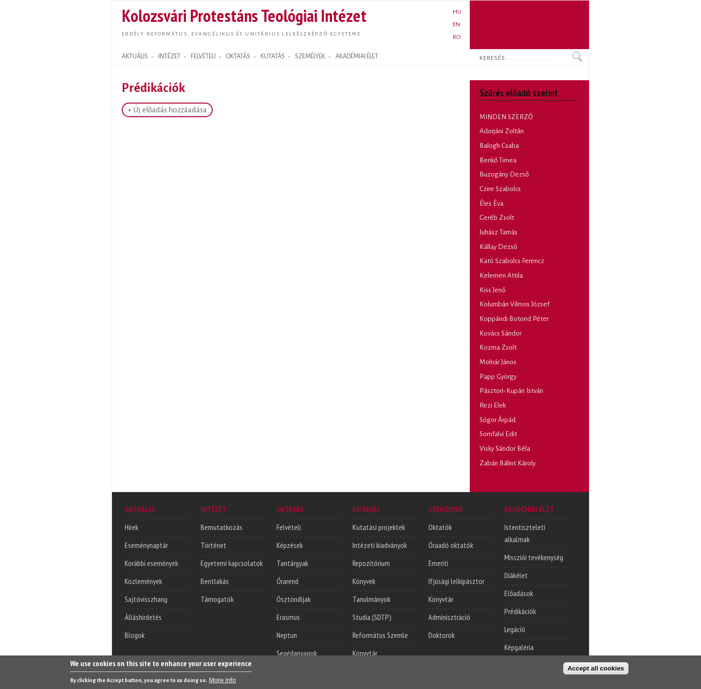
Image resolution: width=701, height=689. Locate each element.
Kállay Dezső (498, 246)
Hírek (131, 527)
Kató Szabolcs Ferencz (512, 261)
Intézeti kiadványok (379, 545)
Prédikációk (520, 611)
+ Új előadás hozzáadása (167, 110)
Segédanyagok (297, 653)
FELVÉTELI (203, 56)
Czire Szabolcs (500, 189)
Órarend (287, 581)
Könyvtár (364, 653)
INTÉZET (169, 56)
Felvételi (289, 527)
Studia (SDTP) (371, 617)
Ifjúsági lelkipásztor (456, 581)
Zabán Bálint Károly (507, 463)
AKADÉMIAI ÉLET (356, 56)
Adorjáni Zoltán (502, 131)
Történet (213, 545)
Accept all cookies (596, 670)
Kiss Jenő (492, 290)
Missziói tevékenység (533, 557)
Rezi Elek (493, 405)
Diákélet (516, 575)
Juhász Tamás (498, 232)
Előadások (518, 593)
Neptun (287, 635)
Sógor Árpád (498, 420)
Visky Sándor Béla (505, 448)
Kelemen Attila (501, 275)
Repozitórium (371, 563)
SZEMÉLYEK (310, 56)
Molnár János (498, 362)
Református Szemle (380, 635)
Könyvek (363, 581)
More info (222, 682)
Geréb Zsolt (497, 217)
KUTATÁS (272, 56)
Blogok (135, 635)
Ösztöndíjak (294, 599)
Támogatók (217, 599)
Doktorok (441, 635)
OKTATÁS (238, 56)
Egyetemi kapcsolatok (232, 563)
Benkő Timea (498, 160)
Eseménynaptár (146, 545)
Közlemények (143, 581)
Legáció (514, 629)
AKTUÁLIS (135, 56)
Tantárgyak (292, 563)
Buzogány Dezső (504, 174)
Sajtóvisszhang (146, 599)
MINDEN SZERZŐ (506, 117)
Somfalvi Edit (498, 434)
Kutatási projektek (378, 527)
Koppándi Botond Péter (514, 318)
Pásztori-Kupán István (511, 390)
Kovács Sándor (500, 333)
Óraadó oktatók (450, 545)
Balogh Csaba (499, 145)
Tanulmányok (371, 599)
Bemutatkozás (221, 527)
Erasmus (288, 617)
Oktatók (440, 527)
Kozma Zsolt (498, 347)
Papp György (498, 376)
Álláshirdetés (143, 617)
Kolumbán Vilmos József (515, 304)
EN (456, 24)
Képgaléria (519, 647)
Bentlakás (215, 581)
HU (457, 11)
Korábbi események (151, 563)
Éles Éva (491, 203)
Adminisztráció (449, 617)
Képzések (290, 545)
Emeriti (438, 563)
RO (457, 37)
